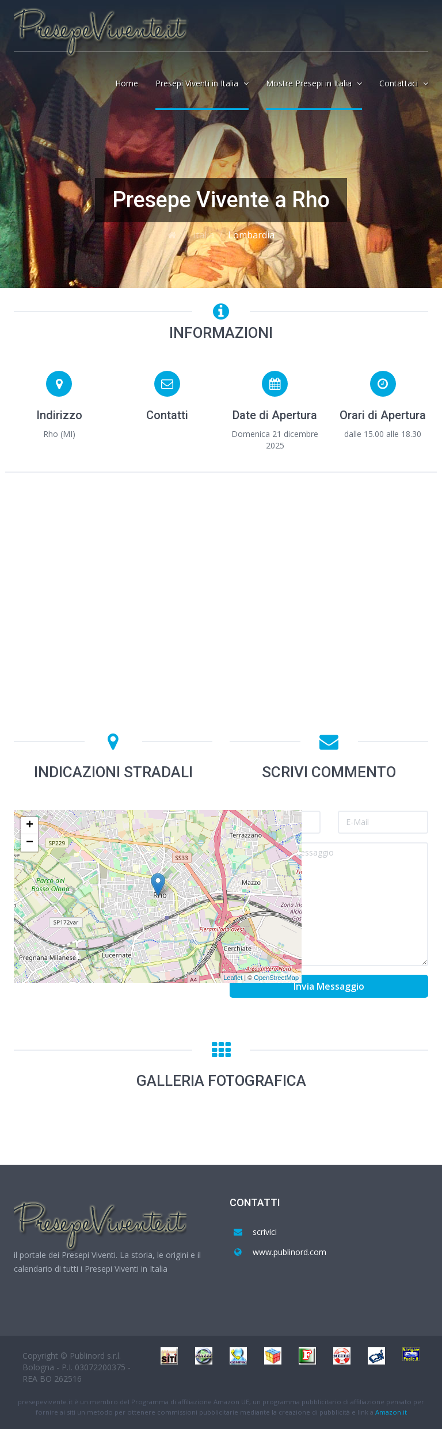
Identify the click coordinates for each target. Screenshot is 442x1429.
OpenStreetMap (276, 977)
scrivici (265, 1231)
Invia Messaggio (329, 986)
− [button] (29, 843)
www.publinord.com (289, 1251)
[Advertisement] (221, 567)
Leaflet (232, 977)
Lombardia (251, 235)
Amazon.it (391, 1412)
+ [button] (29, 825)
